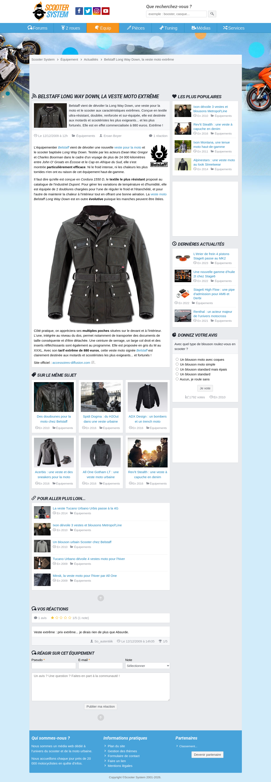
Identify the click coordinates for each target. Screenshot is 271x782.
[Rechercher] (212, 14)
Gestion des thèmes (122, 751)
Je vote (205, 388)
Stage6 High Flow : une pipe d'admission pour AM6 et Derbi (214, 294)
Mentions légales (120, 766)
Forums (37, 28)
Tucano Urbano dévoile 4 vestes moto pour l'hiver (89, 559)
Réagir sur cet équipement (65, 653)
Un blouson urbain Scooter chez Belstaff (82, 542)
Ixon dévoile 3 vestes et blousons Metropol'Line (87, 525)
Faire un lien (117, 761)
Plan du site (116, 746)
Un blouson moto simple (197, 364)
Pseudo (38, 660)
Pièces (135, 28)
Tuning (168, 28)
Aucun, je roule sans (194, 379)
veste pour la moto (127, 147)
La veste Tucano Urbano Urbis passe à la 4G (85, 508)
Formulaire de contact (124, 756)
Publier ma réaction (101, 706)
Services (234, 28)
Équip (102, 28)
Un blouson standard (195, 374)
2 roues (70, 28)
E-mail (84, 660)
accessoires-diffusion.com (71, 362)
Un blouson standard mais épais (203, 369)
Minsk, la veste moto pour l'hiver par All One (85, 575)
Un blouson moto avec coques (201, 359)
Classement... (188, 746)
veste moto (158, 194)
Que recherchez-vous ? (169, 6)
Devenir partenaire (207, 754)
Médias (201, 28)
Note (128, 660)
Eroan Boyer (110, 136)
